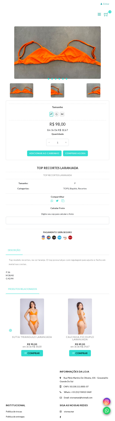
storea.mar (67, 411)
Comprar (32, 353)
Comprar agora (75, 153)
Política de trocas (14, 411)
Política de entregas (15, 416)
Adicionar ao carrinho (44, 153)
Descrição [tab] (14, 250)
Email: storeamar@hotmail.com (76, 397)
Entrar (105, 4)
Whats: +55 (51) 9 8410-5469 (75, 392)
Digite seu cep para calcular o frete (57, 214)
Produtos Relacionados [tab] (22, 289)
